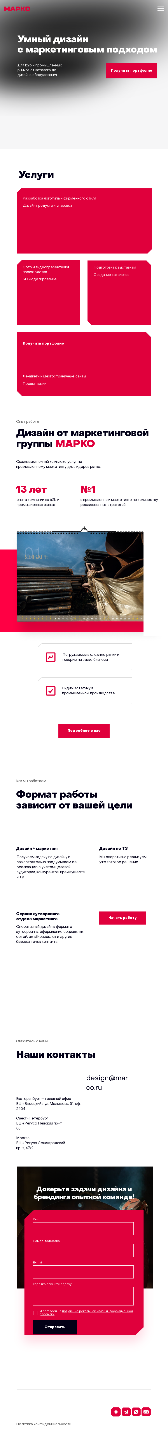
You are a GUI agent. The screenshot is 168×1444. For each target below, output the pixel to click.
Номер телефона (46, 1241)
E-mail (37, 1262)
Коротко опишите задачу (52, 1284)
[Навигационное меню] (161, 9)
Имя (36, 1219)
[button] (131, 70)
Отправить (54, 1327)
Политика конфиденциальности (43, 1424)
